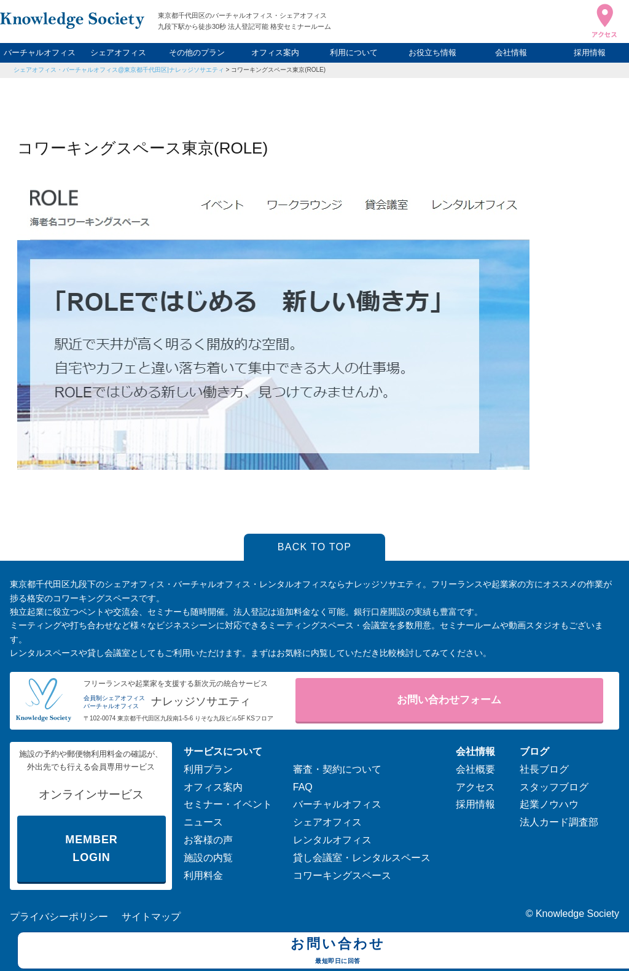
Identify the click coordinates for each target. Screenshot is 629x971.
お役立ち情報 (432, 52)
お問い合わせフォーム (449, 700)
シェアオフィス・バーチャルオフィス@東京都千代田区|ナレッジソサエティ (119, 69)
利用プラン (208, 769)
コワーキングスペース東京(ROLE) (278, 69)
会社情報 (511, 52)
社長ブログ (544, 769)
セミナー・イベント (228, 804)
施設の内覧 (208, 857)
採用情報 (590, 52)
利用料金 (203, 875)
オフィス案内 (275, 52)
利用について (354, 52)
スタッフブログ (554, 787)
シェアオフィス (118, 52)
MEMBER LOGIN (91, 848)
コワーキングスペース (342, 875)
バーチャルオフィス (40, 52)
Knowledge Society (577, 913)
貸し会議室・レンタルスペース (362, 857)
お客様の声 (208, 840)
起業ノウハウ (549, 804)
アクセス (475, 787)
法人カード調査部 (559, 822)
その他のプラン (197, 52)
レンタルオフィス (332, 840)
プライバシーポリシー (59, 916)
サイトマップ (151, 916)
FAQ (303, 787)
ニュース (203, 822)
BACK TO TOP (315, 547)
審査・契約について (337, 769)
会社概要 (475, 769)
